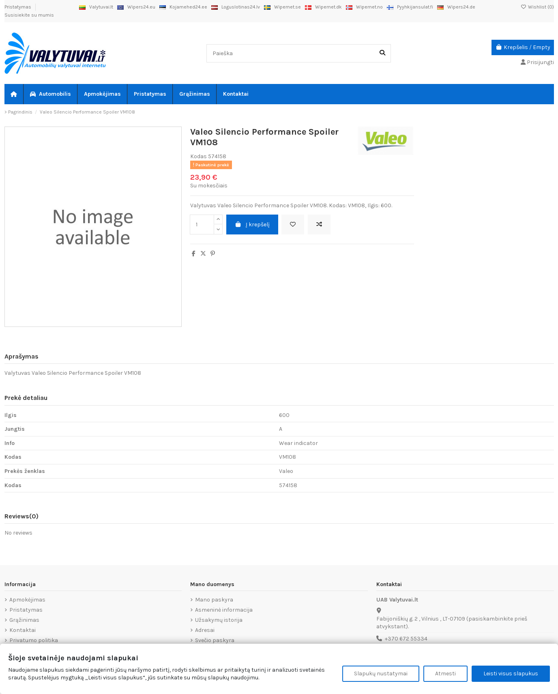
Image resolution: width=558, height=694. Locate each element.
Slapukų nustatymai (381, 673)
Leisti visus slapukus (510, 673)
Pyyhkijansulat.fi (410, 7)
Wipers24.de (456, 7)
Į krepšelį (252, 224)
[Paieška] (382, 53)
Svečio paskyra (214, 640)
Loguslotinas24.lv (235, 7)
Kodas (198, 156)
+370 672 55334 (406, 638)
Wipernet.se (282, 7)
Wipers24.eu (136, 7)
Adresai (205, 630)
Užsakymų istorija (219, 620)
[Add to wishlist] (292, 224)
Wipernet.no (364, 7)
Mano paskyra (214, 599)
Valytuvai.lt (96, 7)
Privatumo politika (33, 640)
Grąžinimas (24, 620)
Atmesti (445, 673)
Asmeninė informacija (224, 609)
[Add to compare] (319, 224)
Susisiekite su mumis (29, 15)
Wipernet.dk (323, 7)
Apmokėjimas (27, 599)
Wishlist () (537, 7)
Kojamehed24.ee (183, 7)
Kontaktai (22, 630)
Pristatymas (18, 7)
